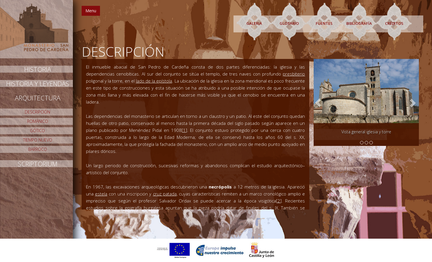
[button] (317, 102)
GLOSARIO (289, 23)
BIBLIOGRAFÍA (359, 23)
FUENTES (324, 23)
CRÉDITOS (394, 23)
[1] (184, 130)
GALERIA (254, 23)
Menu (90, 10)
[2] (279, 201)
